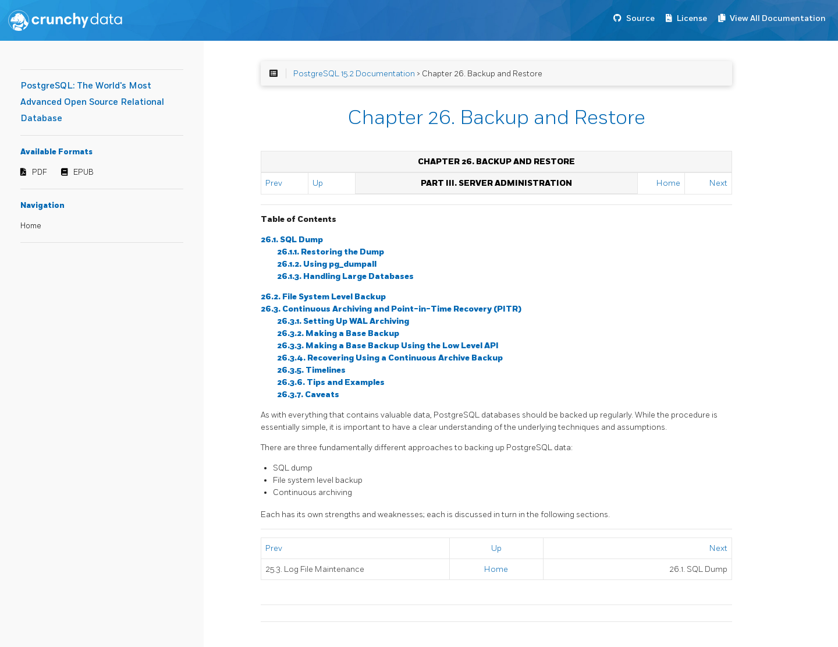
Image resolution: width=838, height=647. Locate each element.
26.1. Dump (292, 240)
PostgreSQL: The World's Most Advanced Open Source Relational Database (92, 102)
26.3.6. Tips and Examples (331, 382)
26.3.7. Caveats (308, 394)
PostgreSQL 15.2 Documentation (354, 74)
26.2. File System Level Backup (323, 297)
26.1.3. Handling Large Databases (345, 276)
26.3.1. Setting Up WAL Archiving (343, 321)
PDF (39, 172)
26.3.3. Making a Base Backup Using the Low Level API (388, 346)
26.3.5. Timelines (311, 370)
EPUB (83, 172)
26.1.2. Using (327, 264)
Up (318, 183)
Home (30, 226)
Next (718, 183)
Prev (273, 183)
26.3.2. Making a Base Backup (338, 333)
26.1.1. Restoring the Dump (330, 252)
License (692, 18)
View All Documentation (778, 18)
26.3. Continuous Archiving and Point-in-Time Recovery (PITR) (391, 309)
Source (640, 18)
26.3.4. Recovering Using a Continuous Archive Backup (390, 358)
